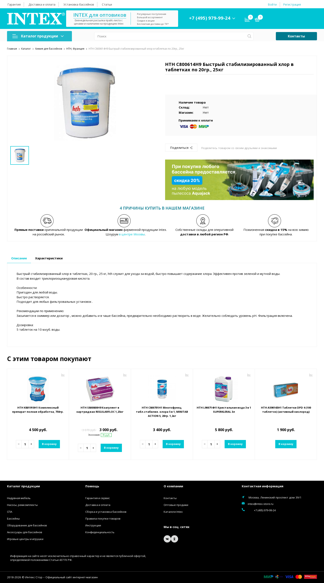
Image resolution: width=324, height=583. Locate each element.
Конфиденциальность (99, 532)
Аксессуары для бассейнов (24, 532)
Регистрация (292, 4)
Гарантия (14, 4)
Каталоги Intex (173, 511)
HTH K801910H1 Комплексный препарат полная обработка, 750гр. (38, 411)
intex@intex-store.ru (260, 504)
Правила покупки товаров (102, 518)
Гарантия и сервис (97, 498)
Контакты (296, 36)
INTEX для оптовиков (111, 14)
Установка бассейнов (78, 4)
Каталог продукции (38, 36)
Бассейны (13, 518)
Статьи (107, 4)
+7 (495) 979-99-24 (221, 18)
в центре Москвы (132, 234)
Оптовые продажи (176, 505)
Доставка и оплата (42, 4)
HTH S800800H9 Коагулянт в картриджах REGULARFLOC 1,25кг (100, 409)
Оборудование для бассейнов (27, 525)
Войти (272, 4)
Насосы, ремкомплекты (22, 505)
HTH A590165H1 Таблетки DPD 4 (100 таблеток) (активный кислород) (286, 411)
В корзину (48, 444)
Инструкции (93, 525)
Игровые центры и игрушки (25, 539)
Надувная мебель (19, 498)
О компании (173, 486)
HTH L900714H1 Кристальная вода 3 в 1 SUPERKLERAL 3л (224, 409)
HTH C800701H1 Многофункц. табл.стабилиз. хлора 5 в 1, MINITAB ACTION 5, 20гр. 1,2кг (162, 411)
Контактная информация (262, 486)
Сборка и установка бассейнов (105, 511)
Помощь (92, 486)
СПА (9, 511)
